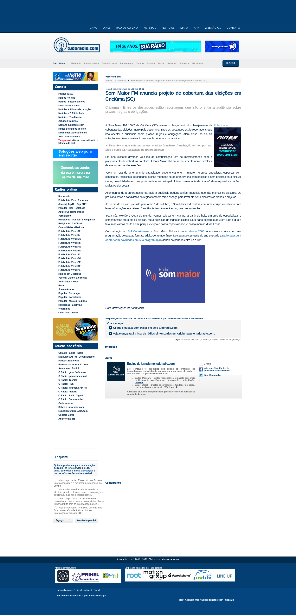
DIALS (106, 27)
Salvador (171, 63)
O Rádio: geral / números (72, 372)
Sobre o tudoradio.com (71, 407)
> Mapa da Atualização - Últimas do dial (78, 142)
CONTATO (233, 27)
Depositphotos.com (212, 600)
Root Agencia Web (189, 600)
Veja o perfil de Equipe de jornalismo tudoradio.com (216, 369)
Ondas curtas (65, 403)
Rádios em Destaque (69, 274)
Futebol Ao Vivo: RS (69, 243)
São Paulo (76, 63)
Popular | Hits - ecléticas (71, 208)
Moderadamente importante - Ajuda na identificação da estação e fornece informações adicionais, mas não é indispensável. (78, 492)
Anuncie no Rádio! (68, 368)
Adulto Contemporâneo (71, 212)
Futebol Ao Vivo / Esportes (73, 200)
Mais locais (197, 63)
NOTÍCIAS (168, 27)
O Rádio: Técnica (67, 380)
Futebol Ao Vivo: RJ (69, 235)
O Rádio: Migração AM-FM (72, 387)
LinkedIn (139, 382)
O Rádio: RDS (66, 384)
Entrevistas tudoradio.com (73, 364)
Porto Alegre (126, 63)
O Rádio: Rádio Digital (70, 395)
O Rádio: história (67, 391)
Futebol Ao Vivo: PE (69, 270)
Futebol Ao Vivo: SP (69, 231)
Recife (161, 63)
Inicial (109, 80)
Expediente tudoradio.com (73, 411)
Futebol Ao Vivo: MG (69, 239)
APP (196, 27)
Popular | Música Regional (72, 301)
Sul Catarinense (138, 231)
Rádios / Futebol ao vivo (71, 101)
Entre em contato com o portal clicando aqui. (82, 595)
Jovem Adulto (66, 289)
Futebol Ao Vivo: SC (69, 254)
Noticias (122, 80)
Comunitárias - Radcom (71, 227)
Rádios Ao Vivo (66, 97)
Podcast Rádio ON (68, 360)
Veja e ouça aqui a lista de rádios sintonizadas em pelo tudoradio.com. (164, 333)
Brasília (151, 63)
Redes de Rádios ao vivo (72, 128)
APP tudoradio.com (69, 136)
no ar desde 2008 (192, 231)
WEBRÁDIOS (213, 27)
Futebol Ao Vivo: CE (69, 262)
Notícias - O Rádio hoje (71, 113)
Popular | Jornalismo (69, 297)
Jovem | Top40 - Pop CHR (72, 204)
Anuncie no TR (66, 418)
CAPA (93, 27)
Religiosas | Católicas (70, 223)
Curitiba (140, 63)
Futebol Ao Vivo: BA (69, 250)
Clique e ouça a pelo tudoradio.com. (145, 327)
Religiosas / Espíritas (70, 305)
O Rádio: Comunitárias (71, 399)
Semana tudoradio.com (71, 125)
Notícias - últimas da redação (74, 109)
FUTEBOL (150, 27)
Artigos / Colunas (68, 121)
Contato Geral (66, 415)
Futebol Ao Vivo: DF (69, 266)
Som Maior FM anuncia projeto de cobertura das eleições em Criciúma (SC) (169, 80)
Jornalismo (64, 215)
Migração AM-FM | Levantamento (76, 356)
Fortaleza (184, 63)
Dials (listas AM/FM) (69, 105)
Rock (61, 285)
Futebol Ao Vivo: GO (69, 258)
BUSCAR (230, 63)
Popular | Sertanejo (69, 293)
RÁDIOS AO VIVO (127, 27)
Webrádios (64, 308)
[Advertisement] (173, 439)
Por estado (64, 196)
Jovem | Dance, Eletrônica (72, 277)
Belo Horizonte (109, 63)
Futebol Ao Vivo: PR (69, 246)
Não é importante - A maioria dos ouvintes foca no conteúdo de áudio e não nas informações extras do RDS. (78, 510)
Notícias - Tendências (70, 117)
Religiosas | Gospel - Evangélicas (76, 219)
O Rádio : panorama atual (72, 376)
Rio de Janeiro (91, 63)
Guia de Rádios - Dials (70, 353)
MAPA (184, 27)
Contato (229, 600)
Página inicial (65, 94)
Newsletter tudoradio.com (72, 132)
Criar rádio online (68, 312)
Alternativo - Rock (68, 281)
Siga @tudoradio (212, 375)
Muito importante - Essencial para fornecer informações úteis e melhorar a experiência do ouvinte (78, 483)
